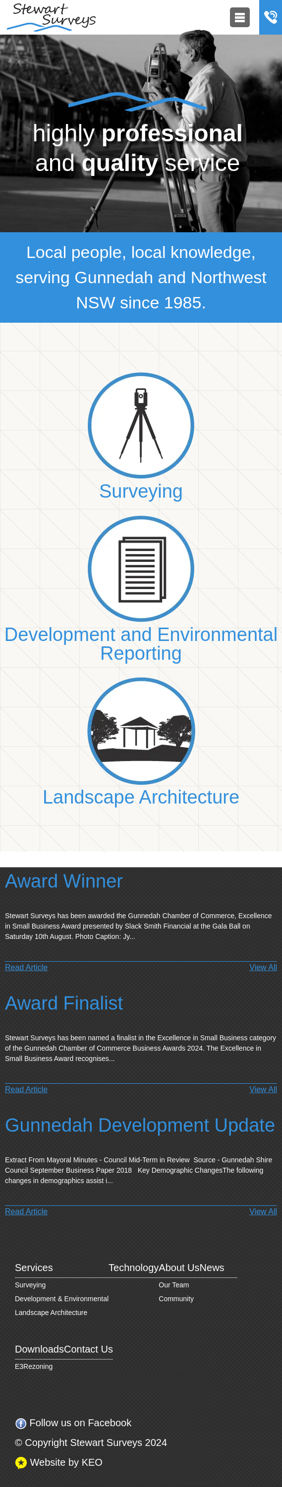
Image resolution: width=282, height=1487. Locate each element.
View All (263, 967)
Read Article (26, 967)
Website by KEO (59, 1463)
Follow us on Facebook (73, 1423)
